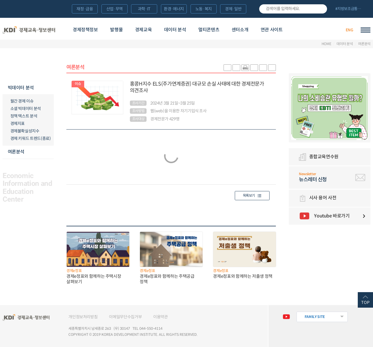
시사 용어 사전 (323, 198)
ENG (349, 30)
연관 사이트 (272, 30)
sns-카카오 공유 (227, 67)
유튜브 (286, 317)
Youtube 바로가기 (331, 216)
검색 (320, 9)
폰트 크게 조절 (263, 67)
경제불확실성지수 (24, 131)
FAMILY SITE (315, 317)
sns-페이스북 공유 (236, 67)
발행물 (116, 30)
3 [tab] (311, 132)
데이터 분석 (175, 30)
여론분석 (364, 44)
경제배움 (308, 30)
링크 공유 (254, 67)
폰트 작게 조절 (272, 67)
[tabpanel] (329, 108)
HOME (326, 44)
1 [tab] (301, 132)
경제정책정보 (85, 30)
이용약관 (160, 316)
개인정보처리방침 (82, 316)
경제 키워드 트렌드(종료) (30, 138)
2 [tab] (306, 132)
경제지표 (17, 123)
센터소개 (240, 30)
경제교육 (143, 30)
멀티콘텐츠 (208, 30)
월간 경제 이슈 (22, 101)
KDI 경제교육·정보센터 (29, 30)
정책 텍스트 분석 (23, 116)
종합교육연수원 (324, 157)
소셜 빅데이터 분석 (25, 108)
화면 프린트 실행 (245, 67)
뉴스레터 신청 (334, 177)
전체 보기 (350, 9)
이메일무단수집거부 (125, 316)
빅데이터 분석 (21, 88)
